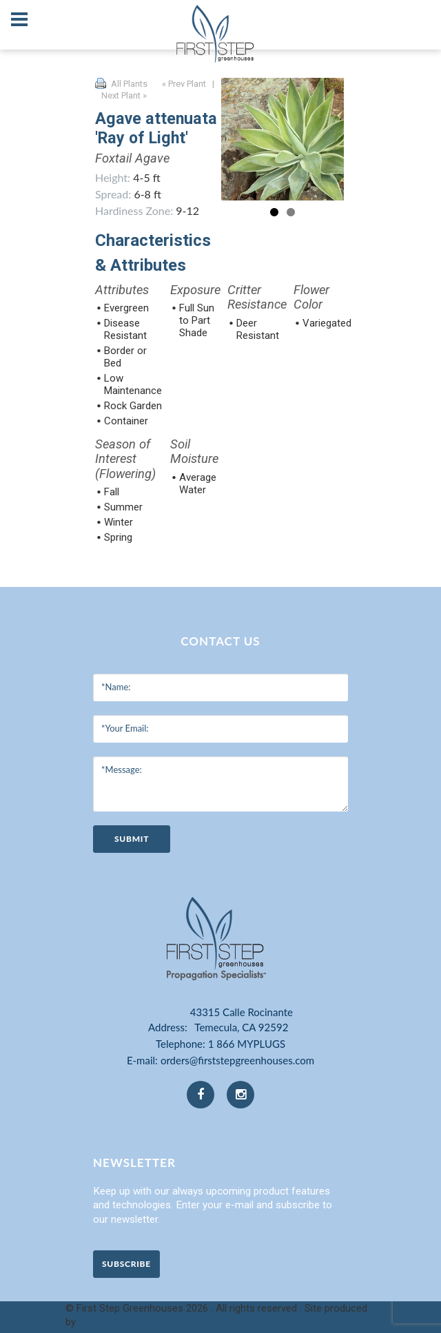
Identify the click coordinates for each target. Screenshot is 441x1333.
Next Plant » (125, 95)
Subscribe (126, 1264)
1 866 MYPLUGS (246, 1043)
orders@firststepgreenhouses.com (237, 1060)
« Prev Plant (183, 84)
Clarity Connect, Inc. (124, 1322)
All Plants (129, 84)
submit (131, 839)
